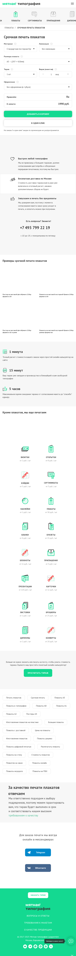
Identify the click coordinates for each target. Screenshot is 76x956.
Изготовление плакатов (16, 738)
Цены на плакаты (42, 730)
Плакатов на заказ (14, 763)
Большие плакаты (56, 722)
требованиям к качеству (23, 815)
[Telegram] (30, 948)
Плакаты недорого (14, 771)
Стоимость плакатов (40, 754)
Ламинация (44, 44)
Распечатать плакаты (50, 746)
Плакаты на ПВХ (39, 771)
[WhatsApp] (35, 948)
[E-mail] (25, 948)
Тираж (6, 69)
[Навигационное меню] (72, 4)
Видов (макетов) (46, 69)
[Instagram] (46, 948)
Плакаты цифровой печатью (18, 746)
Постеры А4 (31, 714)
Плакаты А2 (11, 714)
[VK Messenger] (41, 948)
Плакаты (9, 27)
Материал (8, 44)
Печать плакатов (13, 697)
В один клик (38, 123)
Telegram (40, 852)
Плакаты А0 (41, 705)
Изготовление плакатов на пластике (22, 722)
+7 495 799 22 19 (35, 227)
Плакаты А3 (59, 697)
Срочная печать (38, 697)
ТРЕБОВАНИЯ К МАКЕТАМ (38, 922)
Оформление (9, 82)
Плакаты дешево (44, 738)
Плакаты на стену (14, 754)
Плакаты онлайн (39, 763)
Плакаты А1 (61, 705)
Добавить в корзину (38, 114)
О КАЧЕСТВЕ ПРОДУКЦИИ (38, 929)
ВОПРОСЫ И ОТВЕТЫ (38, 915)
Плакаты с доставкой (15, 730)
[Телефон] (51, 948)
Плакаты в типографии (16, 705)
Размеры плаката (11, 56)
